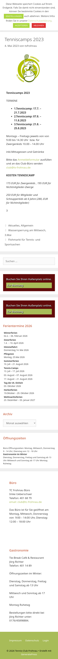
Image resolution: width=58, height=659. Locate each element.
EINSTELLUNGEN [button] (14, 16)
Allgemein (27, 225)
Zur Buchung (15, 285)
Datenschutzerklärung (40, 20)
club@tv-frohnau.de (18, 167)
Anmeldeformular (29, 159)
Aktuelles (13, 225)
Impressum (15, 640)
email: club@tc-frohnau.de (25, 502)
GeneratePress (29, 654)
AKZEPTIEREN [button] (21, 25)
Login (46, 640)
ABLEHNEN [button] (39, 25)
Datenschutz (32, 640)
